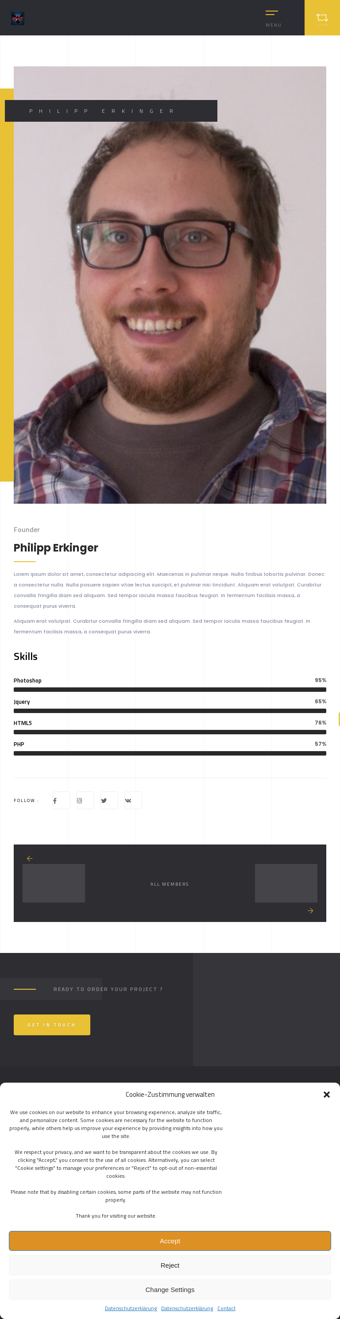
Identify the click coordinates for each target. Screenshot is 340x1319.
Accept (170, 1241)
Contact (226, 1308)
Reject (170, 1265)
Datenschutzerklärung (131, 1308)
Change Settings (170, 1289)
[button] (326, 1094)
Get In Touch (52, 1025)
